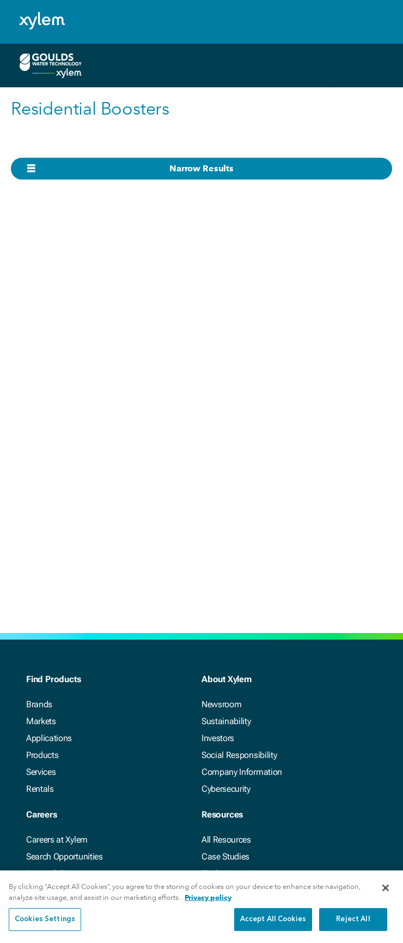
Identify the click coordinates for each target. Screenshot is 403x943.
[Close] (386, 889)
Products (42, 755)
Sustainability (226, 721)
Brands (39, 704)
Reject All (353, 920)
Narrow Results (201, 168)
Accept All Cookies (273, 920)
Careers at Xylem (57, 839)
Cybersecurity (226, 789)
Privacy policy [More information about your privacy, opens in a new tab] (208, 898)
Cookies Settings (45, 920)
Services (41, 772)
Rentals (40, 789)
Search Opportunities (64, 856)
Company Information (242, 772)
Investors (218, 738)
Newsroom (221, 704)
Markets (41, 721)
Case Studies (225, 856)
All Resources (226, 839)
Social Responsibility (239, 755)
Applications (49, 738)
